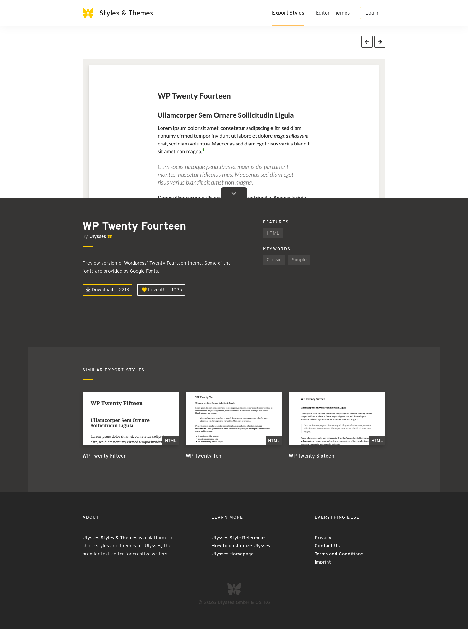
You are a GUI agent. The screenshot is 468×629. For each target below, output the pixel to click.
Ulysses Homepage (232, 554)
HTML (273, 233)
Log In (373, 13)
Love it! (153, 290)
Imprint (323, 562)
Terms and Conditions (339, 554)
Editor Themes (333, 13)
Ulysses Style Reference (238, 538)
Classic (274, 260)
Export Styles (288, 13)
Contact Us (327, 546)
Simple (299, 260)
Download (99, 290)
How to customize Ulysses (240, 546)
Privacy (323, 538)
